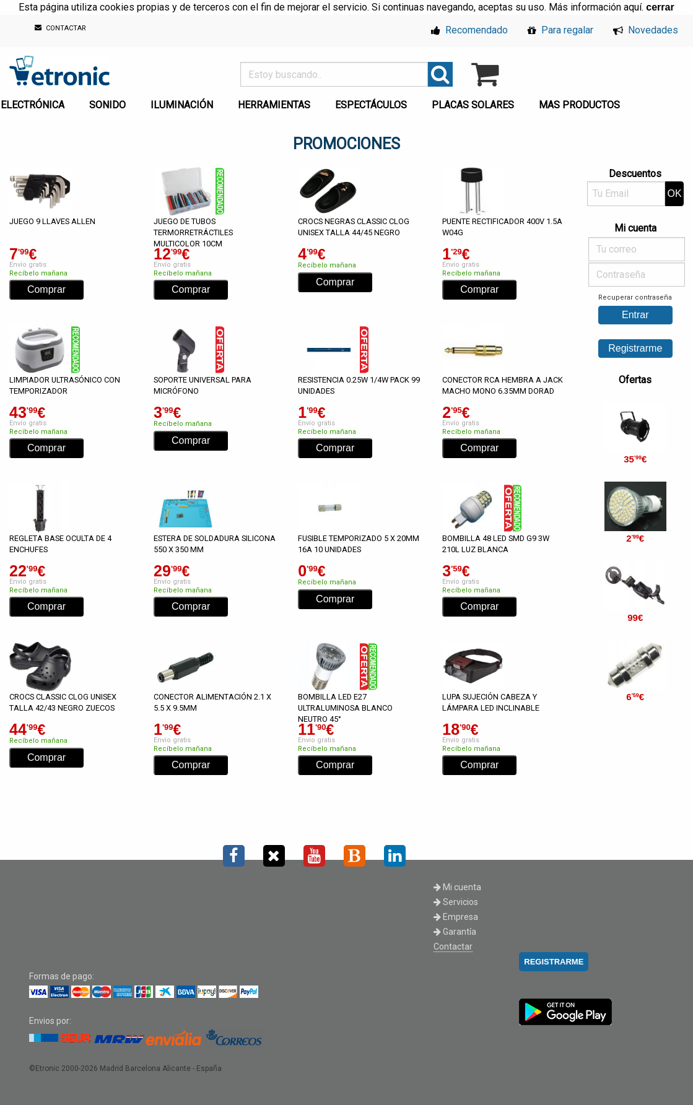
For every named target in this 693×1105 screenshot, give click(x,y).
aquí (633, 7)
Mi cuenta (457, 887)
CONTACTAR (60, 28)
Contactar (453, 946)
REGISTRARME (553, 961)
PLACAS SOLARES (473, 105)
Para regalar (560, 30)
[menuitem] (110, 101)
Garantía (455, 932)
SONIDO (107, 105)
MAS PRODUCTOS (579, 105)
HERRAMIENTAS (274, 105)
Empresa (456, 917)
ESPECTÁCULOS (371, 105)
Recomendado (469, 30)
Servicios (456, 902)
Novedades (645, 30)
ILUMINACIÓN (181, 105)
